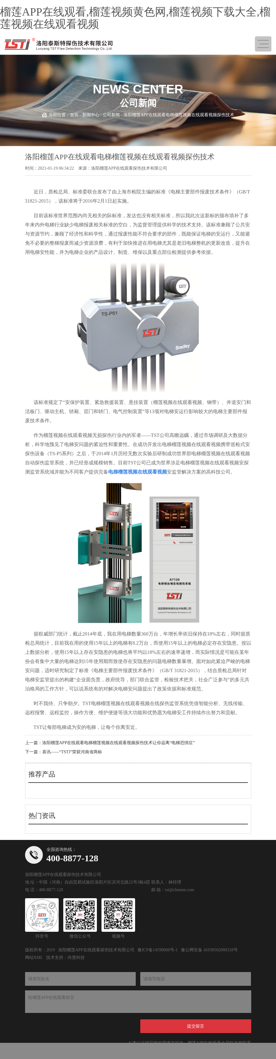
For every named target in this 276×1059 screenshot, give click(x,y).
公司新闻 (111, 115)
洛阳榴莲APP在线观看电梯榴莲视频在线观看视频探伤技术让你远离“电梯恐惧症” (118, 742)
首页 (74, 115)
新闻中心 (90, 115)
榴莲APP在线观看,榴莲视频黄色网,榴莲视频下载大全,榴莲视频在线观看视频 (135, 18)
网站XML (34, 957)
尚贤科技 (76, 957)
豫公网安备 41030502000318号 (209, 950)
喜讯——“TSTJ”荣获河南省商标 (72, 752)
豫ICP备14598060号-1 (158, 950)
